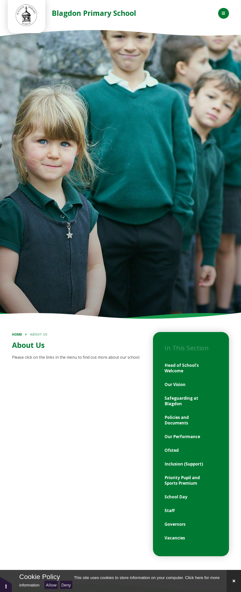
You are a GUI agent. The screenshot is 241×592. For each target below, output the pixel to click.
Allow (51, 585)
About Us (38, 334)
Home (17, 334)
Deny (66, 585)
